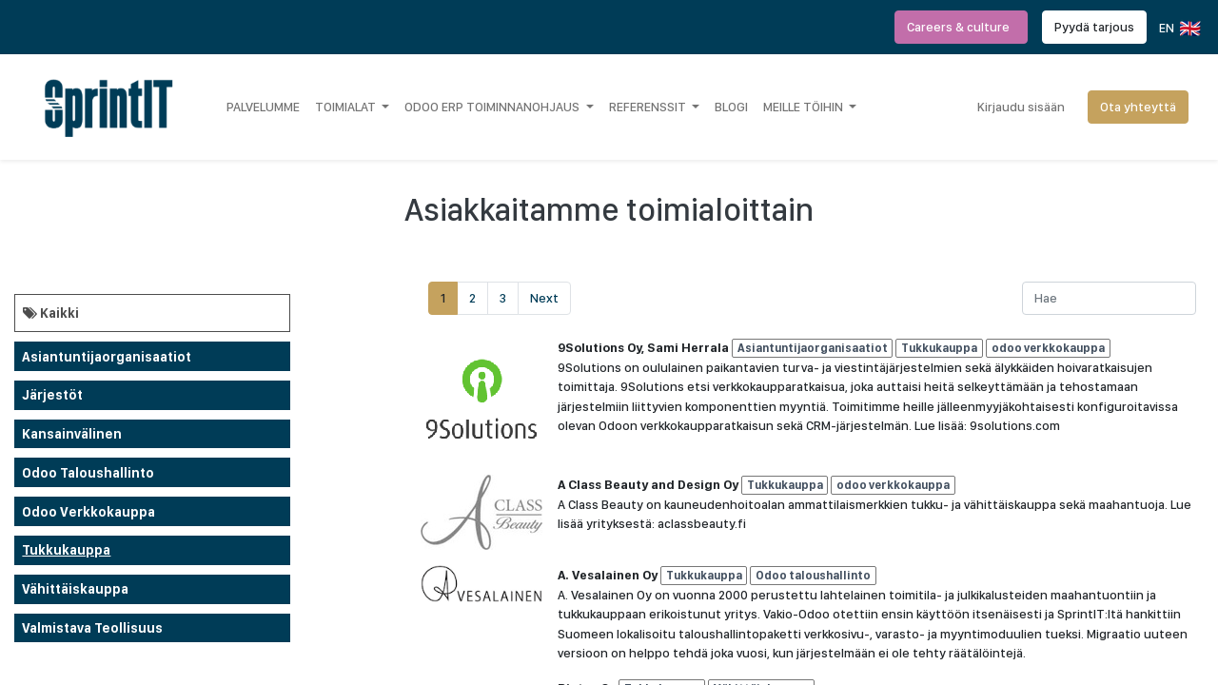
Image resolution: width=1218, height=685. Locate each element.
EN (1178, 28)
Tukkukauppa (66, 550)
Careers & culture (961, 26)
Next (544, 297)
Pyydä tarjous (1094, 26)
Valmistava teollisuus (92, 628)
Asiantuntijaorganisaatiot (106, 356)
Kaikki (51, 313)
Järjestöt (52, 394)
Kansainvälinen (72, 433)
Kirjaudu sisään (1021, 106)
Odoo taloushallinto (88, 472)
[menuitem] (263, 106)
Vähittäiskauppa (75, 589)
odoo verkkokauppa (88, 511)
